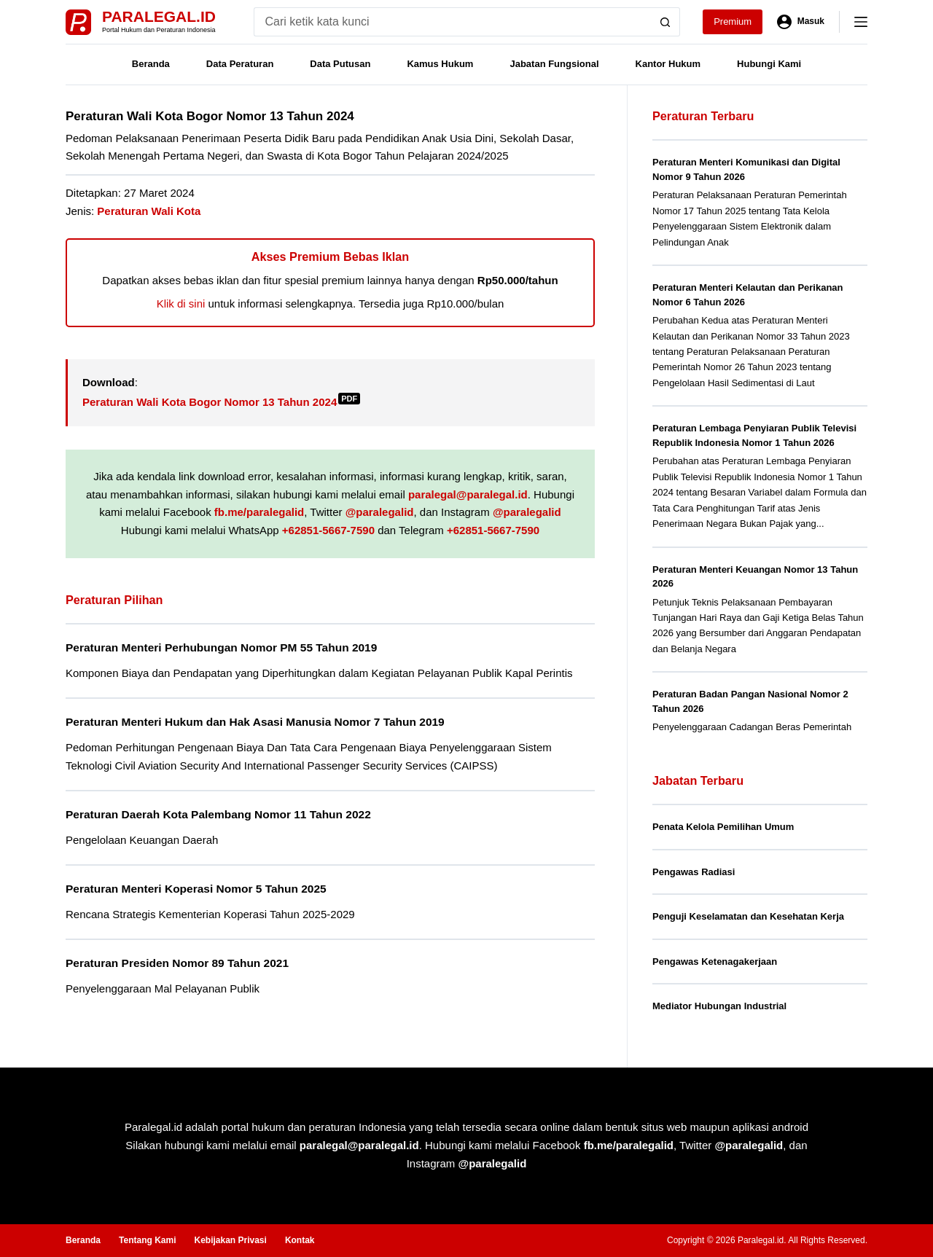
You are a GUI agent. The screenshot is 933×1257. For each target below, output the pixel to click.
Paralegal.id (159, 16)
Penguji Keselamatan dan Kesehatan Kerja (748, 916)
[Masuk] (800, 22)
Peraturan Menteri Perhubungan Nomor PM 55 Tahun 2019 (221, 647)
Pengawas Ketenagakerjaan (714, 961)
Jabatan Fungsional (554, 63)
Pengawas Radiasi (693, 871)
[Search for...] (452, 21)
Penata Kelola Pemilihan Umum (723, 826)
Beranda (151, 63)
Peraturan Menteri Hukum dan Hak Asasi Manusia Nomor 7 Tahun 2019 (255, 722)
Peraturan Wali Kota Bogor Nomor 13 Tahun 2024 (221, 402)
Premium (733, 21)
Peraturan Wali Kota (148, 211)
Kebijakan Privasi (230, 1240)
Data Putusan (340, 63)
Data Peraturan (239, 63)
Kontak (300, 1240)
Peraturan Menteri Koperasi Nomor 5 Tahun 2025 (196, 888)
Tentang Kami (147, 1240)
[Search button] (665, 21)
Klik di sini (181, 303)
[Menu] (860, 21)
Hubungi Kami (769, 63)
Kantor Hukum (668, 63)
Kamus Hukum (440, 63)
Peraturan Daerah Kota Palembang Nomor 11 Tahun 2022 (218, 814)
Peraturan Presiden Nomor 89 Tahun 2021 (177, 963)
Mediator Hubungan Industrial (719, 1005)
